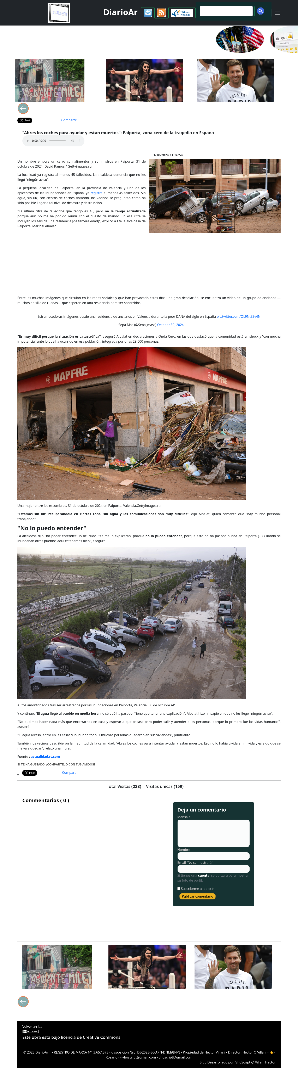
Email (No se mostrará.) (195, 862)
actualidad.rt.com (45, 756)
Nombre (183, 849)
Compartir (69, 120)
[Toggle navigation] (277, 13)
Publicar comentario (197, 896)
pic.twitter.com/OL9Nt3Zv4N (238, 316)
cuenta (203, 875)
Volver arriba (32, 1026)
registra (96, 193)
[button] (148, 12)
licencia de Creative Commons (90, 1037)
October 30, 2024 (170, 324)
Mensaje (183, 817)
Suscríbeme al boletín (197, 888)
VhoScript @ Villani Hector (256, 1062)
